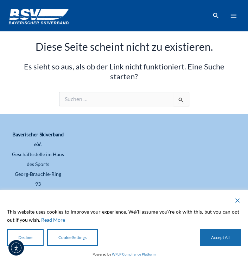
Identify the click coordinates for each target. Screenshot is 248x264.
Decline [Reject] (25, 237)
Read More (53, 220)
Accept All (220, 237)
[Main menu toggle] (233, 15)
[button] (216, 15)
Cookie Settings (72, 237)
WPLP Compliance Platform (133, 254)
